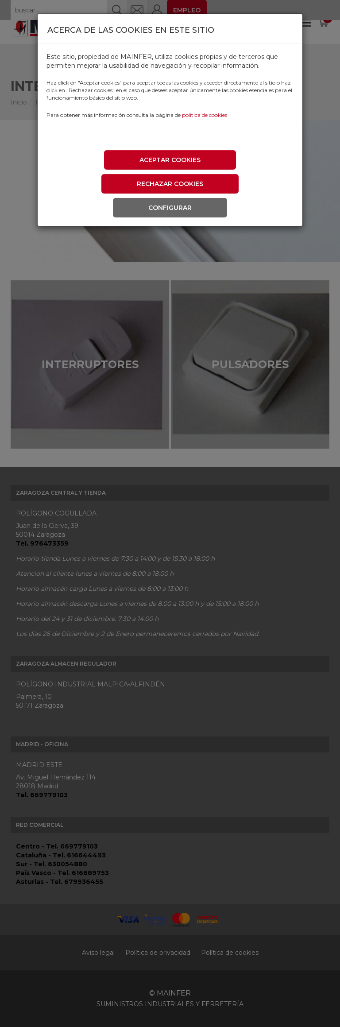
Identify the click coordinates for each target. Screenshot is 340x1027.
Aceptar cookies (170, 160)
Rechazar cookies (170, 184)
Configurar (170, 208)
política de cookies (204, 115)
